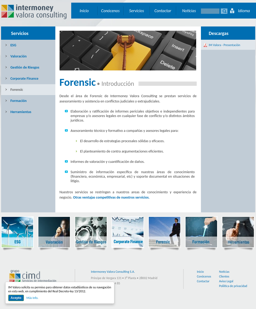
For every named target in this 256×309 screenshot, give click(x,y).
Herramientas (18, 112)
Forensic (14, 89)
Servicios (136, 10)
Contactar (162, 10)
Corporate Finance (22, 78)
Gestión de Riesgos (22, 67)
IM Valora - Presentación (224, 45)
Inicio (84, 10)
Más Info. (32, 298)
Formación (16, 100)
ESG (10, 45)
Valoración (16, 56)
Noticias (189, 10)
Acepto (16, 298)
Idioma (244, 10)
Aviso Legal (226, 281)
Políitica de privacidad (233, 286)
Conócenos (110, 10)
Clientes (224, 276)
